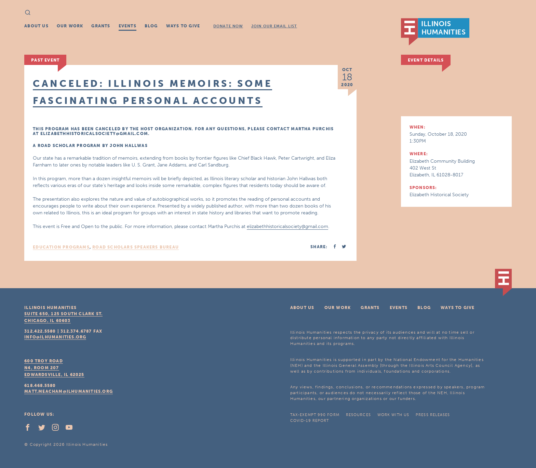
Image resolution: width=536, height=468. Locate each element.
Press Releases (433, 415)
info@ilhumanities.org (55, 337)
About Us (36, 26)
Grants (100, 26)
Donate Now (228, 26)
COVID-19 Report (309, 420)
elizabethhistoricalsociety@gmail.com (287, 226)
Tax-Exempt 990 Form (314, 415)
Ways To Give (183, 26)
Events (127, 26)
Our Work (70, 26)
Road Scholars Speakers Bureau (135, 247)
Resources (358, 415)
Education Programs (61, 247)
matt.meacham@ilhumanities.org (68, 391)
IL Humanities (435, 31)
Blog (151, 26)
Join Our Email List (274, 26)
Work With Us (393, 415)
